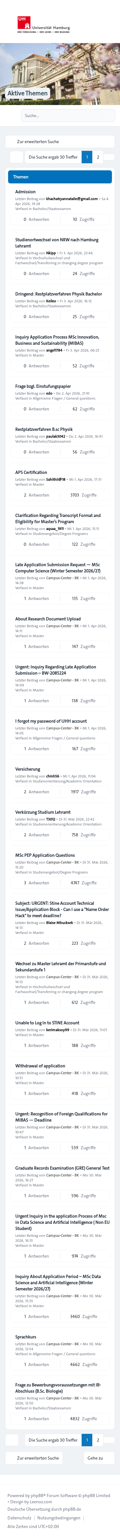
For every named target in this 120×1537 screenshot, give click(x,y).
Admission (25, 192)
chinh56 (52, 776)
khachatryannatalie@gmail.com (72, 198)
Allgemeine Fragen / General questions (64, 398)
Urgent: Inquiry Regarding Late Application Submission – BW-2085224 (55, 670)
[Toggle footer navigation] (7, 1479)
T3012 (50, 819)
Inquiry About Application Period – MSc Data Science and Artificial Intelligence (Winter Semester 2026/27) (58, 1282)
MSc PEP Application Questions (45, 855)
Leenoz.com (41, 1502)
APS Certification (31, 472)
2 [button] (98, 157)
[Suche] (97, 115)
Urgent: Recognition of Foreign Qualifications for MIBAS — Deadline (61, 1117)
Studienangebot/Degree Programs (60, 533)
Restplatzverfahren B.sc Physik (44, 429)
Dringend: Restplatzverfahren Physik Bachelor (58, 294)
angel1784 (54, 350)
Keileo (51, 301)
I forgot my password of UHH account (51, 721)
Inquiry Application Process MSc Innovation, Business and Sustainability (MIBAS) (57, 340)
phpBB (37, 1495)
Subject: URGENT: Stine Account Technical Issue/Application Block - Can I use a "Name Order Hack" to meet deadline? (62, 909)
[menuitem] (19, 1518)
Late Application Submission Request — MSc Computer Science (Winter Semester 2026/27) (57, 568)
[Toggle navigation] (112, 21)
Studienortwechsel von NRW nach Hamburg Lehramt (56, 243)
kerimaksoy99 (57, 1029)
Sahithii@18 (55, 479)
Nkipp (51, 253)
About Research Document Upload (48, 619)
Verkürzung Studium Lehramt (42, 812)
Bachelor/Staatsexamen (52, 208)
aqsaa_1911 (55, 528)
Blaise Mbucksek (59, 922)
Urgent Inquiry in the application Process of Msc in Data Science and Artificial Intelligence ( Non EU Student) (62, 1222)
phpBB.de (72, 1509)
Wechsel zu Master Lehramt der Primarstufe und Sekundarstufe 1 (60, 967)
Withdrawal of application (40, 1066)
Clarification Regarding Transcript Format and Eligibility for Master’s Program (58, 518)
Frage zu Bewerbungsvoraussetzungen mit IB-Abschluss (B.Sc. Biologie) (58, 1388)
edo (49, 393)
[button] (109, 157)
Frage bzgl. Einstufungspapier (43, 386)
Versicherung (27, 769)
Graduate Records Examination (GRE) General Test (62, 1168)
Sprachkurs (25, 1337)
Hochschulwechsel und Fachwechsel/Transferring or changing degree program (59, 260)
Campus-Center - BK (62, 577)
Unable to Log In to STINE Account (47, 1023)
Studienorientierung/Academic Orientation (67, 781)
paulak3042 (55, 436)
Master (38, 355)
